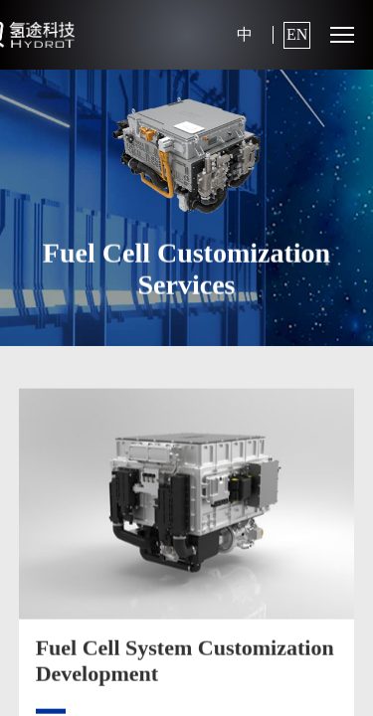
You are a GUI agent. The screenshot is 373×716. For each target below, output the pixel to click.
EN (296, 34)
